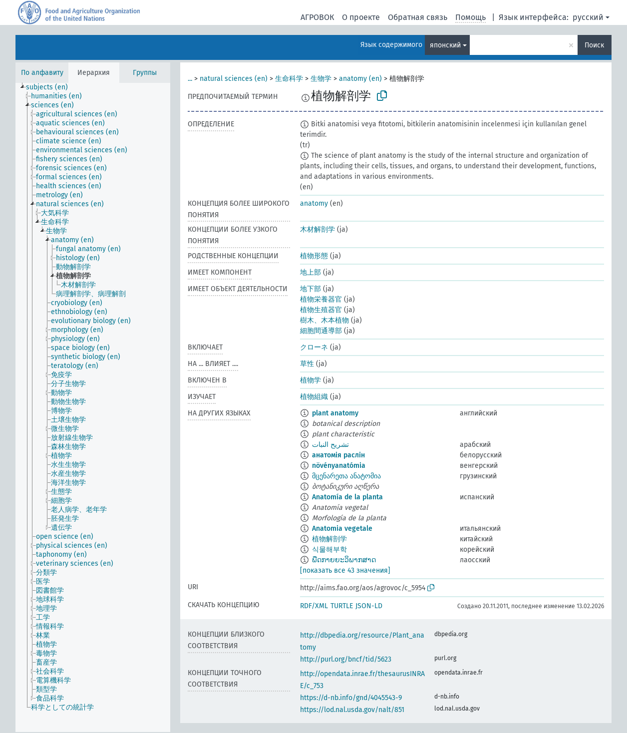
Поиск (594, 45)
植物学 (310, 380)
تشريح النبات (330, 444)
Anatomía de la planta (347, 497)
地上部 (310, 272)
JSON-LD (368, 606)
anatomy (314, 203)
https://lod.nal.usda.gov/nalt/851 (352, 710)
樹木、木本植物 (324, 320)
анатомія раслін (338, 455)
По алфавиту (42, 72)
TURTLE (341, 606)
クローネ (314, 347)
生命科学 (289, 78)
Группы (145, 72)
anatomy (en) (360, 78)
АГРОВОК (317, 17)
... (190, 78)
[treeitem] (51, 87)
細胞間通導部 (321, 331)
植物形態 (314, 256)
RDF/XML (314, 606)
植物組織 (314, 396)
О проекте (361, 17)
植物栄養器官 (321, 299)
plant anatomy (335, 413)
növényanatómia (338, 465)
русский (588, 17)
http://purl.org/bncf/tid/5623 (345, 659)
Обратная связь (417, 17)
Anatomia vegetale (342, 528)
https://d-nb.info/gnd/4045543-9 (351, 698)
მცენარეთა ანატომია (346, 476)
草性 (307, 364)
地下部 (310, 289)
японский (445, 45)
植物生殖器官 (321, 310)
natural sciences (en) (234, 78)
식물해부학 (329, 549)
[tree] (92, 407)
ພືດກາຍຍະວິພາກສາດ (344, 560)
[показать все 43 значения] (345, 570)
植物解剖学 (329, 539)
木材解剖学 (317, 229)
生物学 (321, 78)
